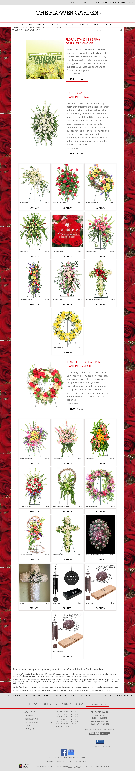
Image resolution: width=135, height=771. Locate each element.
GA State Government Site (77, 761)
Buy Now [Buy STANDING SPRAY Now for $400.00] (67, 256)
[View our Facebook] (64, 755)
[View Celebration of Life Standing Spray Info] (100, 183)
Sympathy (55, 25)
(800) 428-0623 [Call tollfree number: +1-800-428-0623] (127, 3)
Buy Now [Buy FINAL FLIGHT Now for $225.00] (34, 256)
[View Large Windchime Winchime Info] (67, 631)
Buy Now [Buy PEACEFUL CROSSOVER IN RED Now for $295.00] (100, 304)
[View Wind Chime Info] (67, 583)
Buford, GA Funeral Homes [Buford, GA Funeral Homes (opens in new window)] (58, 757)
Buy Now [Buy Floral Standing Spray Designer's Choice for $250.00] (76, 79)
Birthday (40, 25)
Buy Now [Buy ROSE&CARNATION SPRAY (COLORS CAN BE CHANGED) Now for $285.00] (100, 559)
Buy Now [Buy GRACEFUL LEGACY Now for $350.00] (67, 304)
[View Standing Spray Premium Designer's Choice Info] (67, 231)
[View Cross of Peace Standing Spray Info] (67, 534)
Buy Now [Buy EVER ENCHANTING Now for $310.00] (100, 511)
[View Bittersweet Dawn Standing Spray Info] (34, 534)
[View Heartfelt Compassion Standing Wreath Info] (45, 385)
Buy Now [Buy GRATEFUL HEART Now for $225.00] (100, 256)
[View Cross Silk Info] (34, 583)
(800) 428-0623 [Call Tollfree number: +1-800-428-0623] (104, 724)
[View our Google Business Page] (71, 755)
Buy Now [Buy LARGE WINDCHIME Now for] (67, 656)
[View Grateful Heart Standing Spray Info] (100, 231)
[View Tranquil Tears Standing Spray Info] (34, 183)
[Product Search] (107, 30)
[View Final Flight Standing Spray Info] (34, 231)
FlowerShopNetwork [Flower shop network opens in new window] (69, 766)
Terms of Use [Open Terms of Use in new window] (74, 768)
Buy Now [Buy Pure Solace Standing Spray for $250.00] (76, 153)
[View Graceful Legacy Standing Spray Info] (67, 279)
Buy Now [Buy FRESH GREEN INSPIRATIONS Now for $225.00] (67, 511)
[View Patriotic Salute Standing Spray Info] (34, 486)
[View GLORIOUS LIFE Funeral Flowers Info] (100, 438)
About (98, 25)
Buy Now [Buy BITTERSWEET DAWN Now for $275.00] (34, 559)
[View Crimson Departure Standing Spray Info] (67, 183)
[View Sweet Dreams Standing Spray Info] (67, 438)
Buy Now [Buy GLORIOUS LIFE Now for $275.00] (100, 463)
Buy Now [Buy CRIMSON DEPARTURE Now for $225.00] (67, 208)
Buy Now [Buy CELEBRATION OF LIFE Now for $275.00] (100, 208)
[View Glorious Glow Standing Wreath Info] (67, 327)
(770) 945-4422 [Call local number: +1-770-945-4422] (106, 3)
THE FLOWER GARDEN (67, 12)
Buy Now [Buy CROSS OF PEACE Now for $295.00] (67, 559)
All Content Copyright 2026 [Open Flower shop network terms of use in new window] (46, 766)
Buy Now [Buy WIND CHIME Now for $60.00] (67, 608)
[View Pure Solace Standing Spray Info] (45, 123)
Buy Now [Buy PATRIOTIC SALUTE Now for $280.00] (34, 511)
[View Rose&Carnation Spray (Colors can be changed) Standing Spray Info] (100, 534)
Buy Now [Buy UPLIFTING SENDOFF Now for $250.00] (34, 463)
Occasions (70, 25)
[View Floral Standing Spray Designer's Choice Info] (45, 59)
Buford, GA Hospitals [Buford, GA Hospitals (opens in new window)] (79, 757)
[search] (121, 30)
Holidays (85, 25)
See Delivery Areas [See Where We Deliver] (97, 704)
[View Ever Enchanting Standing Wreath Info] (100, 486)
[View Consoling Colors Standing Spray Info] (34, 279)
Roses (29, 25)
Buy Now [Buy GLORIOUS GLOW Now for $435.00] (67, 352)
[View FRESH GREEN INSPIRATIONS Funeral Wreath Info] (67, 486)
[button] (98, 14)
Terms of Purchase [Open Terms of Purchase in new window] (104, 766)
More (110, 25)
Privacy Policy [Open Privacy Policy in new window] (86, 766)
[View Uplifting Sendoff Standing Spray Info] (34, 438)
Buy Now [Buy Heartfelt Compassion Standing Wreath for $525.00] (76, 408)
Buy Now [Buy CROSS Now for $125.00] (34, 608)
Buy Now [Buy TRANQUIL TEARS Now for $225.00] (34, 208)
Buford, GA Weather (55, 761)
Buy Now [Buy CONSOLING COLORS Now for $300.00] (34, 304)
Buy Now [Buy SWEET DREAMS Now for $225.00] (67, 463)
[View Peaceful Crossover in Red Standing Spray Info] (100, 279)
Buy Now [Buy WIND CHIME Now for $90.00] (100, 608)
